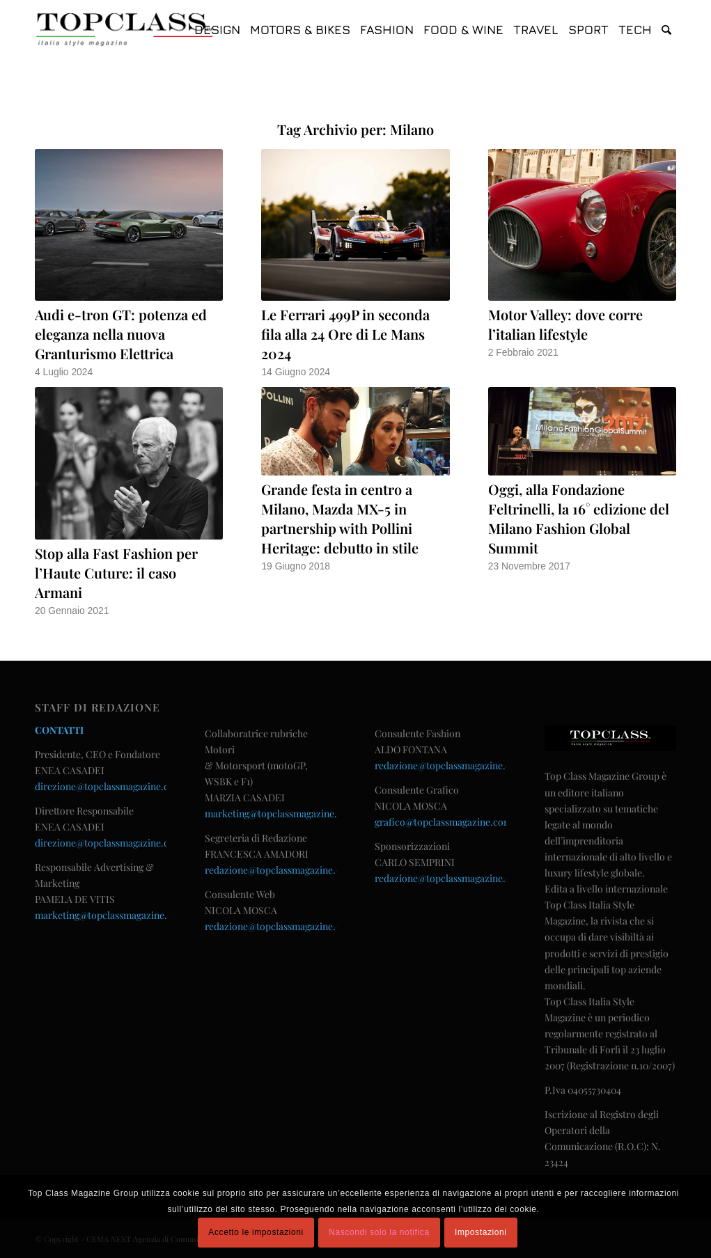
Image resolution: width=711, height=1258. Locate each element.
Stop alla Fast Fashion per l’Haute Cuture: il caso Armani (116, 573)
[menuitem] (217, 29)
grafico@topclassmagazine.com (443, 821)
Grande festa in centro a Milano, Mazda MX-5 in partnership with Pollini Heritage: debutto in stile (340, 518)
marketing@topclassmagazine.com (110, 915)
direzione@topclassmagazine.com (108, 786)
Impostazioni (481, 1232)
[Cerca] (666, 29)
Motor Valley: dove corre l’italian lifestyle (565, 324)
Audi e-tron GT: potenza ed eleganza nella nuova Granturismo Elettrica (121, 334)
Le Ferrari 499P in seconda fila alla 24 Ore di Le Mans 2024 (345, 334)
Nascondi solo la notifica (379, 1232)
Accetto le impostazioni (256, 1232)
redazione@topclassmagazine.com (279, 869)
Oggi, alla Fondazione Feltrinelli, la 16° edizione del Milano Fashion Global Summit (578, 518)
